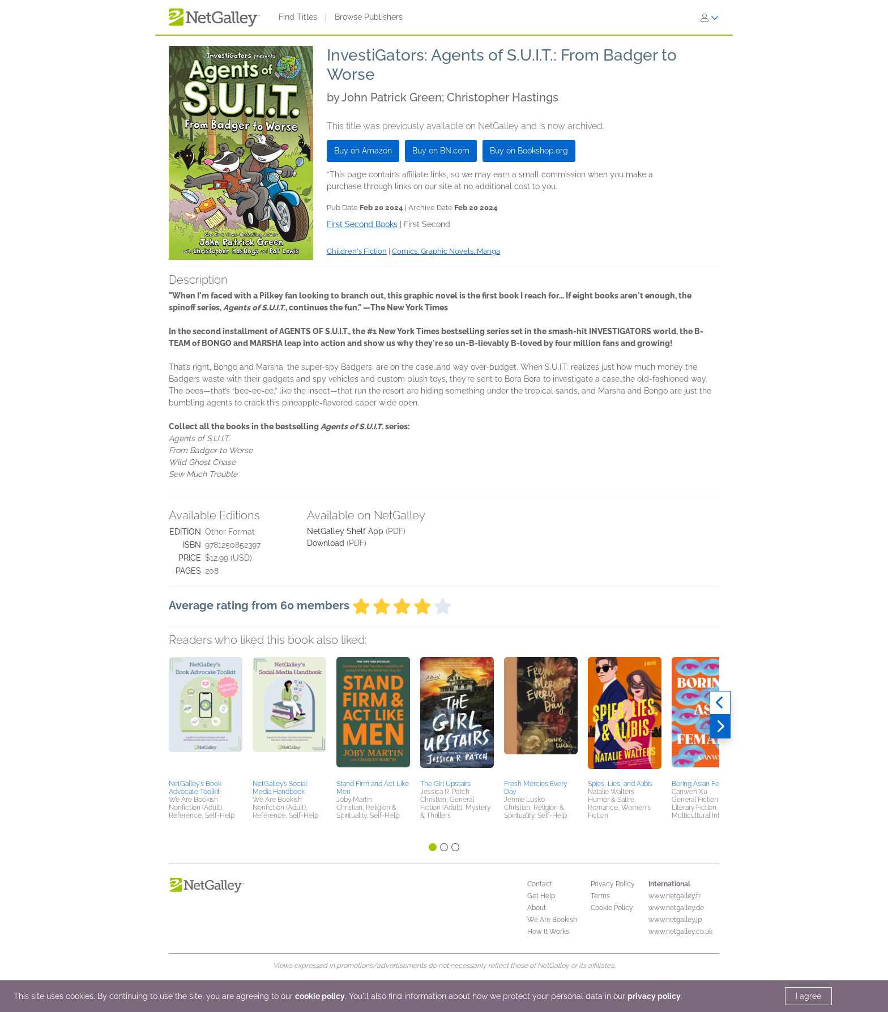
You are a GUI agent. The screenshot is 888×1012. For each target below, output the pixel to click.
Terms (600, 896)
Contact (539, 884)
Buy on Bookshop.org (529, 150)
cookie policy (320, 996)
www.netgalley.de (676, 908)
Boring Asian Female (703, 784)
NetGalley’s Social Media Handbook (280, 788)
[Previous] (720, 703)
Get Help (541, 896)
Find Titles (298, 17)
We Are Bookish (552, 920)
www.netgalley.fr (674, 896)
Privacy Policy (613, 884)
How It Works (548, 932)
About (536, 908)
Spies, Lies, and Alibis (620, 784)
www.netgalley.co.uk (680, 932)
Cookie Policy (612, 908)
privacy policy (654, 996)
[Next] (720, 726)
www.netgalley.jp (675, 920)
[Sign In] (709, 17)
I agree (808, 996)
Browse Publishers (369, 17)
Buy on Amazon (363, 150)
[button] (205, 716)
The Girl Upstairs (445, 784)
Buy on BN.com (440, 150)
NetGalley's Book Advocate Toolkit (195, 788)
